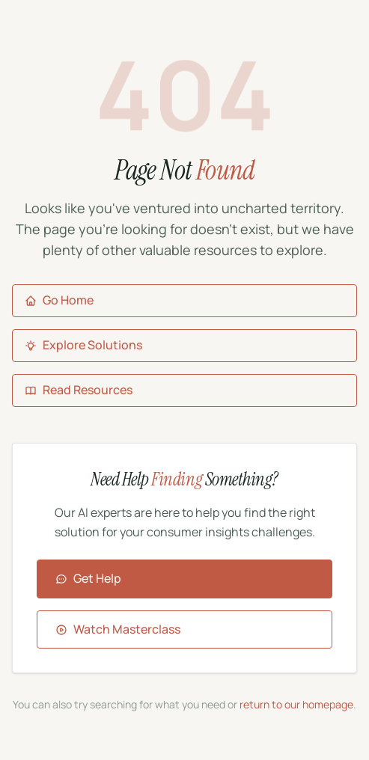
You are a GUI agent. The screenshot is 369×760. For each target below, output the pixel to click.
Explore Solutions (83, 345)
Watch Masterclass (117, 629)
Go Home (59, 300)
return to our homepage (296, 704)
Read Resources (78, 389)
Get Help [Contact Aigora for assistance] (88, 578)
